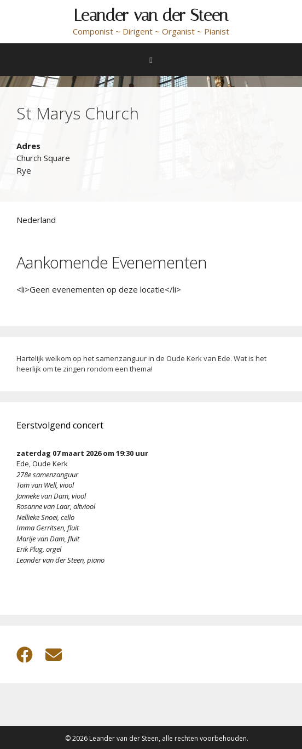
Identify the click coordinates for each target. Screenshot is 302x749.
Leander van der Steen (151, 15)
